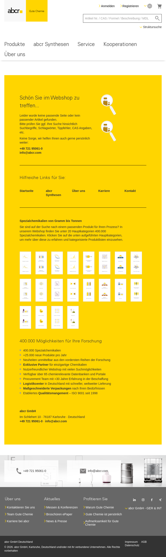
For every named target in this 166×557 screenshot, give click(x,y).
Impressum (131, 541)
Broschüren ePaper (59, 514)
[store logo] (26, 11)
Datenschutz (132, 545)
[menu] (83, 50)
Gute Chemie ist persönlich (104, 514)
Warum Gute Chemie (100, 507)
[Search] (157, 18)
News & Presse (56, 521)
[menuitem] (14, 45)
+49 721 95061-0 (34, 471)
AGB (144, 541)
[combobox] (122, 18)
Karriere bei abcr (18, 521)
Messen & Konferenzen (62, 507)
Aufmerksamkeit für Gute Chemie (102, 522)
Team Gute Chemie (20, 514)
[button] (148, 6)
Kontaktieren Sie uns (21, 507)
